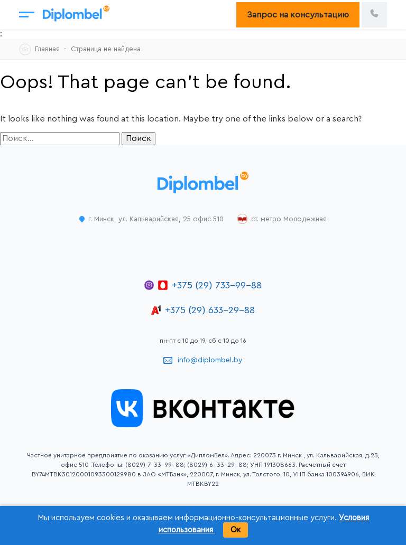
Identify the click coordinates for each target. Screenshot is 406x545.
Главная (47, 48)
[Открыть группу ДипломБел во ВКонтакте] (203, 424)
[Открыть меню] (26, 14)
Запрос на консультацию (298, 15)
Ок (235, 530)
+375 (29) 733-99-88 (217, 285)
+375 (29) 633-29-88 (210, 310)
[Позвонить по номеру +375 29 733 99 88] (374, 14)
